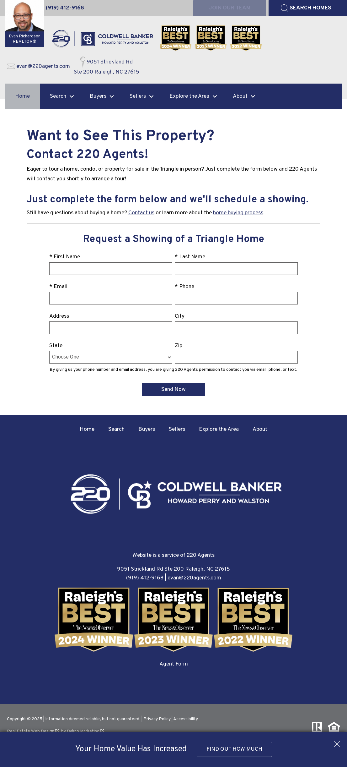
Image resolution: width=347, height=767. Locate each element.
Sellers (177, 429)
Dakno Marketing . (86, 731)
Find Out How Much (234, 749)
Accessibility (185, 719)
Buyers (146, 429)
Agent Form (173, 664)
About (260, 429)
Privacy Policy (157, 719)
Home (22, 96)
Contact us (141, 212)
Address (59, 316)
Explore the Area (219, 429)
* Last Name (190, 256)
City (179, 316)
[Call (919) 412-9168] (65, 8)
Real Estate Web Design (33, 731)
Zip (178, 345)
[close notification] (337, 742)
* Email (58, 286)
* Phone (184, 286)
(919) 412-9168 (144, 578)
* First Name (64, 256)
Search (116, 429)
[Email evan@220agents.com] (38, 66)
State (55, 345)
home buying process (238, 212)
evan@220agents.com (194, 578)
